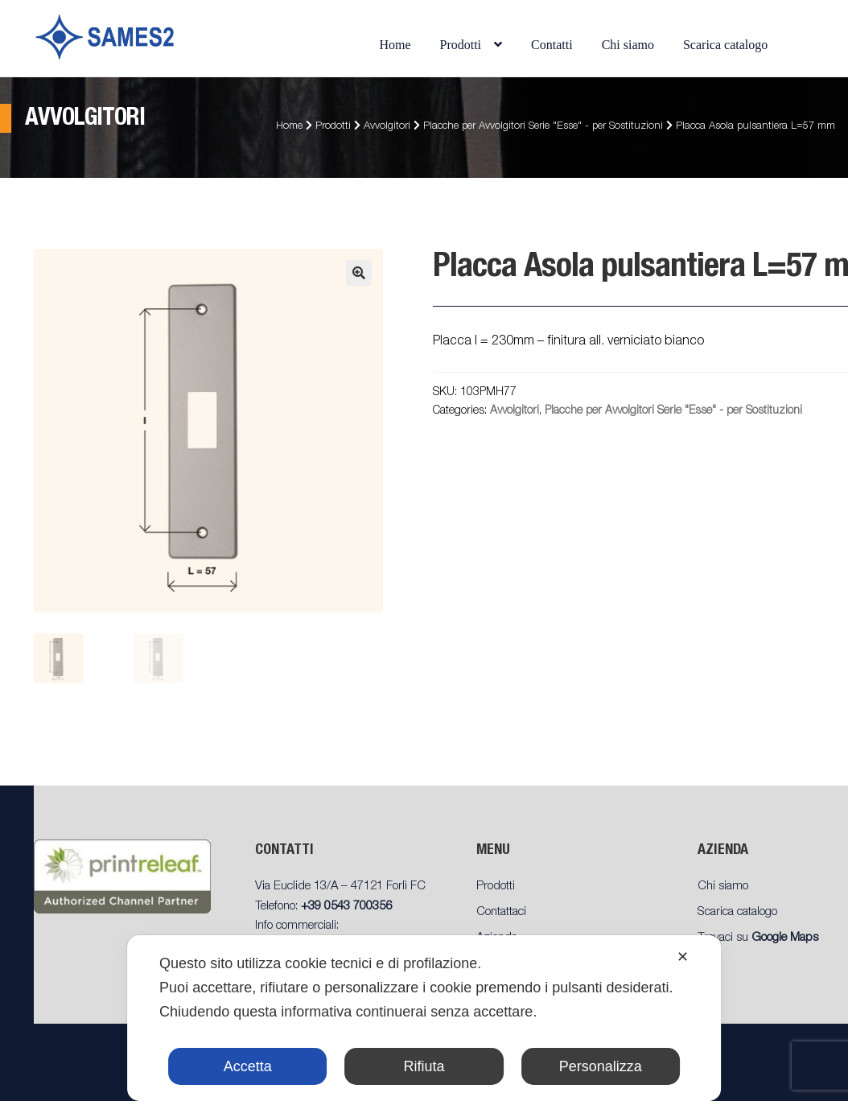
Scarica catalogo (725, 45)
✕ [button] (683, 957)
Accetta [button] (248, 1066)
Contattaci (501, 912)
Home (394, 45)
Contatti (552, 45)
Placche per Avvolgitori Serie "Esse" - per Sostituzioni (543, 127)
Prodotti (461, 45)
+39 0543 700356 (346, 907)
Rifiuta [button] (423, 1066)
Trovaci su (758, 938)
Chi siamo (628, 45)
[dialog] (424, 1018)
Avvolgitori (387, 127)
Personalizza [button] (600, 1066)
